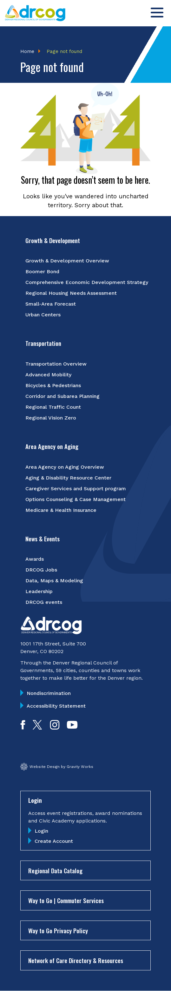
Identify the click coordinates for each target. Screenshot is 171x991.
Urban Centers (43, 315)
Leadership (39, 591)
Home (27, 51)
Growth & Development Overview (67, 261)
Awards (34, 559)
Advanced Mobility (48, 375)
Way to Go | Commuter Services (66, 900)
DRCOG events (43, 602)
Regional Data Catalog (55, 870)
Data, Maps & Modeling (54, 581)
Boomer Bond (42, 271)
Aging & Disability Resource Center (68, 478)
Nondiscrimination (49, 693)
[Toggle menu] (157, 12)
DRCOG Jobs (41, 570)
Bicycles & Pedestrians (53, 385)
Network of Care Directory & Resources (75, 960)
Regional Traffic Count (53, 407)
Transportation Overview (56, 364)
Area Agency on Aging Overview (64, 467)
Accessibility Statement (56, 706)
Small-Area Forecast (50, 304)
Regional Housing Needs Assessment (71, 293)
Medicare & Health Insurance (60, 510)
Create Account (54, 841)
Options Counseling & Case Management (75, 499)
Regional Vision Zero (50, 418)
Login (41, 831)
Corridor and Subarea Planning (62, 396)
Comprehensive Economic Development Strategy (86, 282)
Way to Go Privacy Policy (58, 930)
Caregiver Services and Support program (75, 489)
